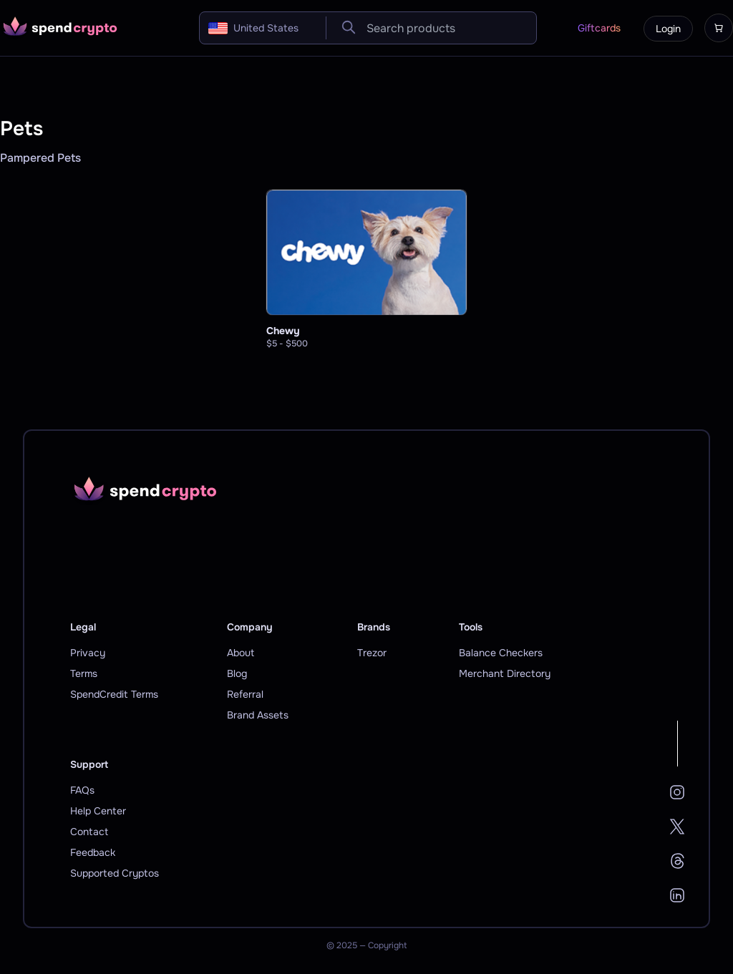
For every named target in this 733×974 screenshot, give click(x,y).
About (240, 652)
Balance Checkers (501, 652)
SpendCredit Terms (114, 694)
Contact (89, 831)
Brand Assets (257, 714)
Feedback (92, 852)
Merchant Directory (504, 673)
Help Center (98, 810)
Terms (83, 673)
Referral (245, 694)
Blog (237, 673)
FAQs (82, 790)
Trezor (372, 652)
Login (668, 28)
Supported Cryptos (114, 873)
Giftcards (599, 27)
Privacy (87, 652)
